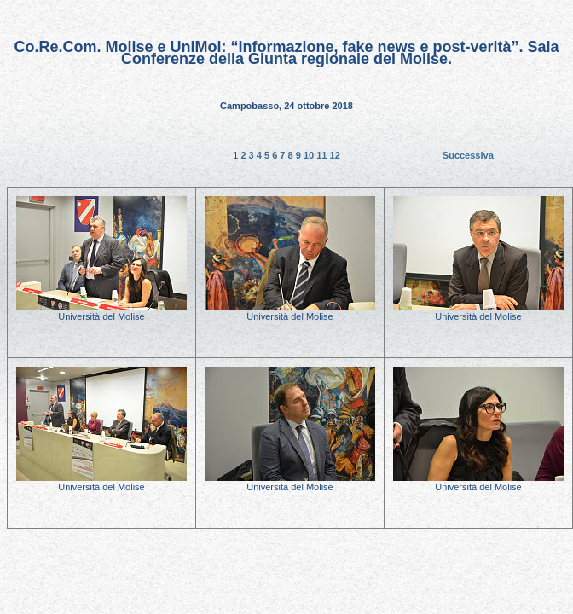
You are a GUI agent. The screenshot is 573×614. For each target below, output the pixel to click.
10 (310, 155)
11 (322, 155)
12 (335, 155)
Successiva (468, 155)
